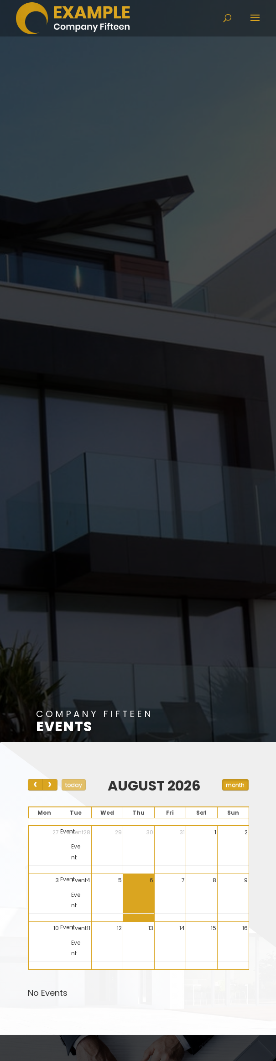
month (235, 785)
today (73, 785)
